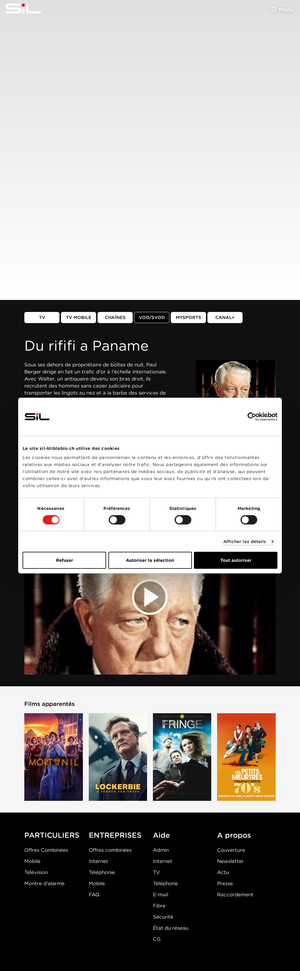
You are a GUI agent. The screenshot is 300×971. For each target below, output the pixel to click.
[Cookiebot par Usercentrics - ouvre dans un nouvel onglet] (251, 416)
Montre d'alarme (44, 883)
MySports (188, 317)
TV (42, 317)
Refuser (64, 560)
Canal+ (225, 317)
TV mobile (78, 317)
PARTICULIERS (51, 835)
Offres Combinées (46, 850)
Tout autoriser (235, 560)
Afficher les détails (244, 541)
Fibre (159, 906)
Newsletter (230, 861)
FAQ (94, 894)
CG (157, 939)
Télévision (36, 872)
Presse (225, 883)
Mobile (32, 861)
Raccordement (235, 894)
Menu (286, 9)
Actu (223, 872)
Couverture (231, 850)
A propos (234, 835)
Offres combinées (110, 850)
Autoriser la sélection (150, 560)
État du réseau (170, 928)
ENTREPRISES (115, 835)
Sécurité (163, 917)
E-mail (160, 894)
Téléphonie (102, 872)
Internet (98, 861)
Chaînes (115, 317)
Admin (161, 850)
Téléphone (165, 883)
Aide (161, 835)
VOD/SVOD (152, 317)
